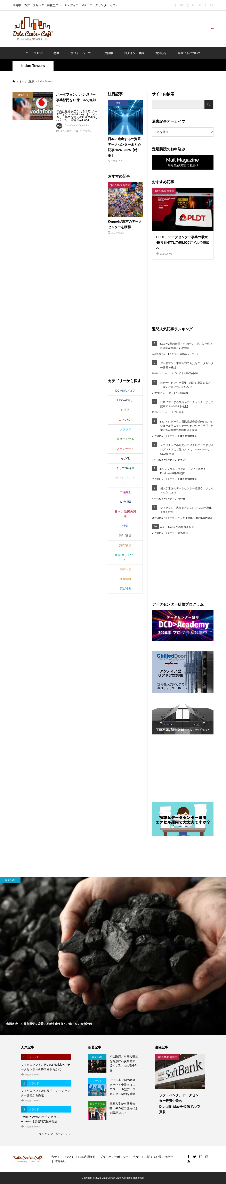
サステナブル (125, 439)
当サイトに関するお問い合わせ (153, 1156)
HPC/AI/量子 (125, 400)
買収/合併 (125, 545)
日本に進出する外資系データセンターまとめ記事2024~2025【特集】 (186, 404)
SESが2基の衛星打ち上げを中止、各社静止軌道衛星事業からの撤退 (186, 346)
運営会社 (60, 1161)
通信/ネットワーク (189, 354)
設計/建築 (125, 535)
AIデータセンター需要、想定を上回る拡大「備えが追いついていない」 (185, 385)
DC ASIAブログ (125, 390)
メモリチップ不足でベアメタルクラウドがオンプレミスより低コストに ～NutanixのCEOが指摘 (186, 449)
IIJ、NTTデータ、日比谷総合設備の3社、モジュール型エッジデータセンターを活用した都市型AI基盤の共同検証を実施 (186, 426)
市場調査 (183, 393)
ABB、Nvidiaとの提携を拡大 (177, 527)
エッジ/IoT (125, 419)
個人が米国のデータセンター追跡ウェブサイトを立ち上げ (186, 490)
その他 (181, 498)
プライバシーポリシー (114, 1156)
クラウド (182, 459)
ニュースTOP (34, 53)
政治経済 (125, 501)
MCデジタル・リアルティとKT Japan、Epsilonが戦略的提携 (184, 471)
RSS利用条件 (87, 1156)
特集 (56, 53)
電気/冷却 (183, 533)
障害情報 (125, 579)
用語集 (108, 53)
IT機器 (125, 409)
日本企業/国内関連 (188, 373)
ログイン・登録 (134, 53)
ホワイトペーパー (81, 53)
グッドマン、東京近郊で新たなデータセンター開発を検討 (186, 365)
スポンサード (125, 448)
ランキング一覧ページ (53, 1133)
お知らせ (161, 53)
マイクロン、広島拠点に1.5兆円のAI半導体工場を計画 (186, 510)
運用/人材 (125, 569)
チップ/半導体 (185, 518)
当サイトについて (189, 53)
